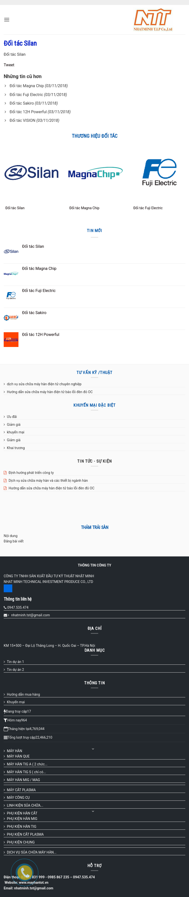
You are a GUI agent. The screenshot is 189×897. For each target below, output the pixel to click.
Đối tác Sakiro (22, 103)
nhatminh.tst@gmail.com (30, 615)
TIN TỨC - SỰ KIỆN (94, 461)
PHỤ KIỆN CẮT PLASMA (25, 834)
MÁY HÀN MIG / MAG (23, 780)
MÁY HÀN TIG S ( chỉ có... (26, 772)
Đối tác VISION (22, 120)
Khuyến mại (16, 702)
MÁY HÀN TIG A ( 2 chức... (27, 764)
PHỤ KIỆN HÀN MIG (22, 819)
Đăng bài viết (14, 541)
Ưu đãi (12, 417)
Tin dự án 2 (15, 670)
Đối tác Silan (15, 208)
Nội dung (10, 536)
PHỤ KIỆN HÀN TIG (21, 826)
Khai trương (16, 448)
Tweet (9, 65)
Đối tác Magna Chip (27, 85)
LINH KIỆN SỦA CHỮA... (25, 805)
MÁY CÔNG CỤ (18, 798)
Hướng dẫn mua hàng (23, 694)
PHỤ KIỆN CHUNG (21, 842)
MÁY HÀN (14, 751)
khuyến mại (15, 432)
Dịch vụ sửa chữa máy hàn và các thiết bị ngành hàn (48, 481)
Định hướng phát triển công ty (31, 473)
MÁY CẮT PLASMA (21, 790)
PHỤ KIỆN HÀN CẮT (22, 813)
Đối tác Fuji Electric (26, 94)
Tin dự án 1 (15, 662)
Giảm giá (13, 425)
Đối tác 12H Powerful (28, 112)
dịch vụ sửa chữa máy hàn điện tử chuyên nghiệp (44, 384)
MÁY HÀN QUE (18, 756)
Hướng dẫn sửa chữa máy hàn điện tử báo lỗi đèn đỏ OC (50, 392)
